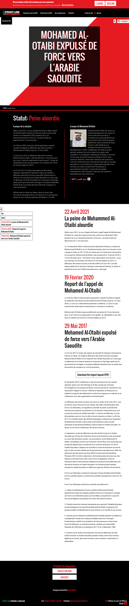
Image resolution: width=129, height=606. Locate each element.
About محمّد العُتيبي (10, 108)
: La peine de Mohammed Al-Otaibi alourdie (15, 223)
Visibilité (71, 13)
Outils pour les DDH (46, 13)
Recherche (6, 20)
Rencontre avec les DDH (30, 13)
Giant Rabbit (72, 590)
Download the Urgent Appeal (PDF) (93, 375)
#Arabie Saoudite (56, 601)
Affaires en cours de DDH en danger (116, 602)
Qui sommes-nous (60, 13)
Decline (110, 3)
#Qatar (47, 601)
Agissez (99, 13)
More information (67, 5)
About (3, 218)
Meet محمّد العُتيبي (79, 179)
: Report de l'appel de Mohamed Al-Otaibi (13, 230)
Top (2, 214)
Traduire (124, 21)
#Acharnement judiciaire (79, 601)
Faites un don (89, 13)
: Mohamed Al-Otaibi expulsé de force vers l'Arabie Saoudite (15, 237)
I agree (99, 3)
